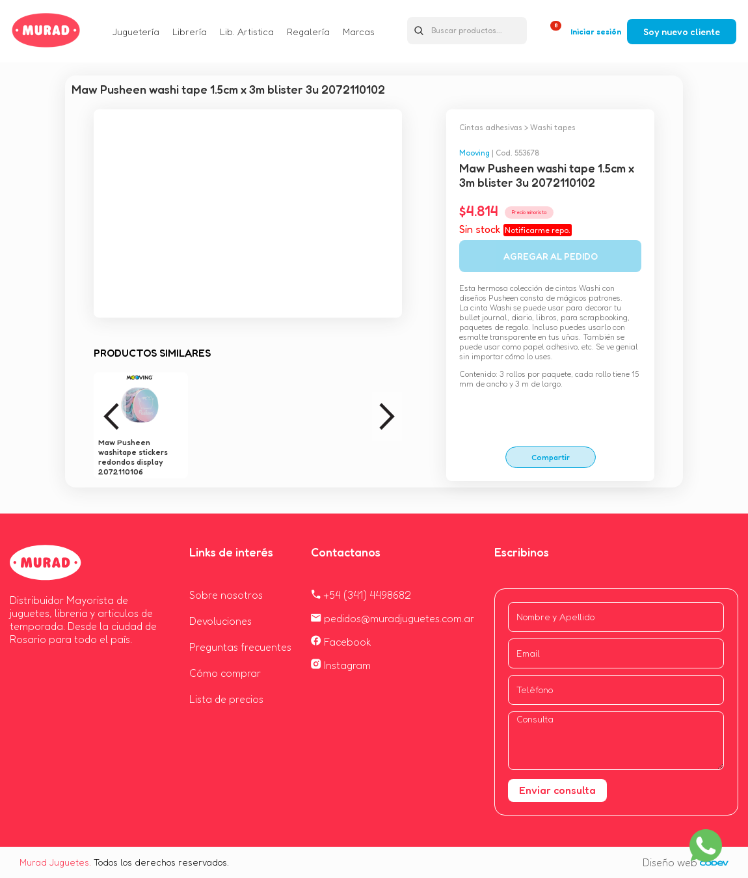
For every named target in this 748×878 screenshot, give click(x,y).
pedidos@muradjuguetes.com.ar (392, 618)
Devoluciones (220, 620)
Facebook (341, 641)
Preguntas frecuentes (240, 646)
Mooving (474, 153)
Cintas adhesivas (490, 127)
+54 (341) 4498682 (361, 594)
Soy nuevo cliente (681, 31)
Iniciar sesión (595, 31)
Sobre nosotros (226, 594)
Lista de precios (226, 699)
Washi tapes (553, 127)
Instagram (341, 665)
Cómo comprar (225, 672)
